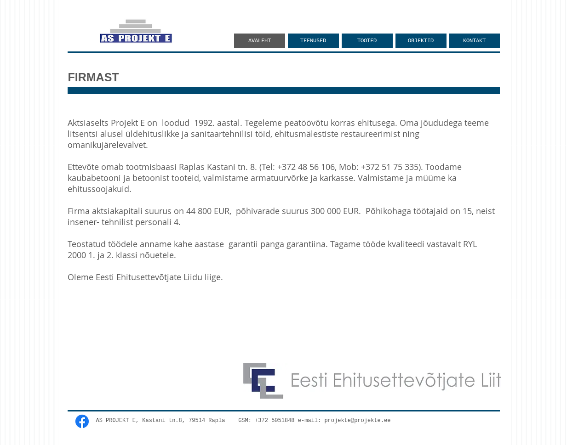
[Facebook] (82, 421)
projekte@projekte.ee (357, 420)
